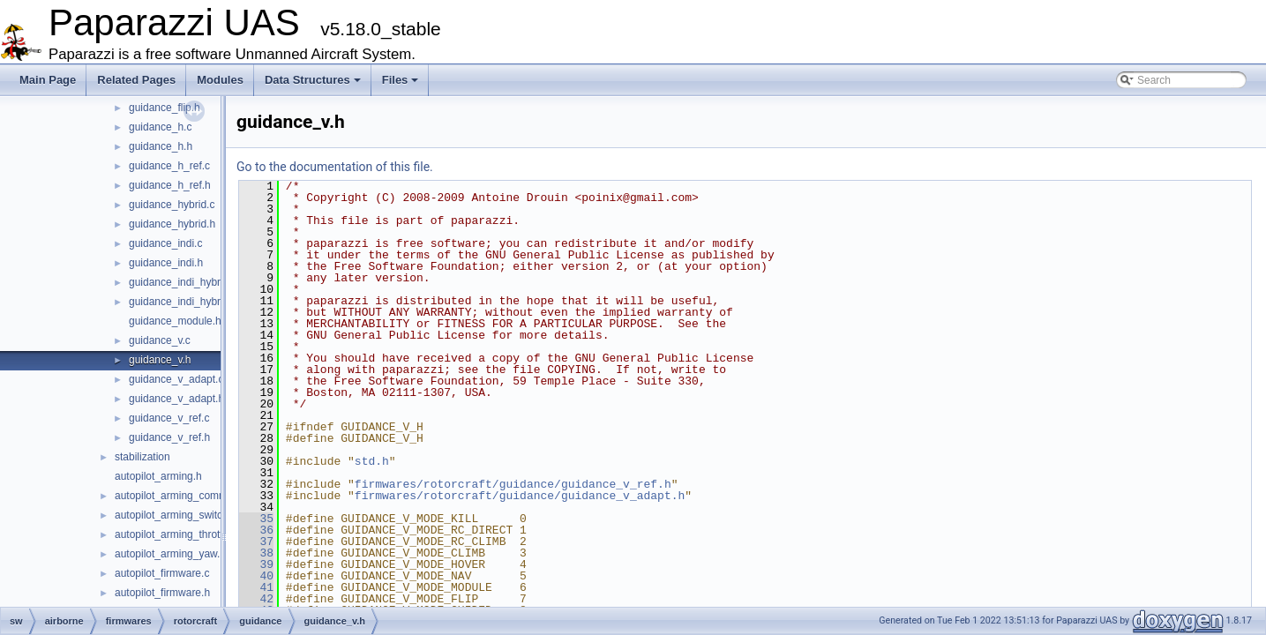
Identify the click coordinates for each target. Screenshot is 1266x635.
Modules (220, 79)
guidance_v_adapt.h (176, 398)
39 (256, 564)
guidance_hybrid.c (171, 204)
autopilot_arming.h (158, 476)
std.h (372, 461)
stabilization (142, 457)
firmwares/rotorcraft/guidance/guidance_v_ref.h (513, 484)
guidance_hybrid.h (172, 224)
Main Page (47, 79)
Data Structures (313, 79)
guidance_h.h (160, 146)
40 (256, 576)
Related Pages (136, 79)
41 (256, 587)
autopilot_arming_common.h (181, 495)
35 (256, 519)
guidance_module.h (175, 321)
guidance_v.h (160, 360)
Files (400, 79)
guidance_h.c (160, 127)
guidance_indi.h (166, 263)
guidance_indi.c (165, 243)
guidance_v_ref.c (169, 418)
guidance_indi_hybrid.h (183, 301)
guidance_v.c (160, 340)
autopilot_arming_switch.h (176, 515)
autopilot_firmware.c (162, 573)
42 (256, 599)
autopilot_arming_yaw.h (170, 554)
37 (256, 541)
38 (256, 553)
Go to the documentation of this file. (334, 167)
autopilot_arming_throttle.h (177, 534)
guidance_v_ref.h (169, 437)
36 (256, 530)
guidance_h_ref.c (169, 166)
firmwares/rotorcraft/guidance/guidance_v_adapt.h (520, 496)
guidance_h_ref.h (170, 185)
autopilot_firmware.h (162, 592)
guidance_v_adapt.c (176, 379)
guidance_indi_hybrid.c (183, 282)
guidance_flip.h (164, 107)
